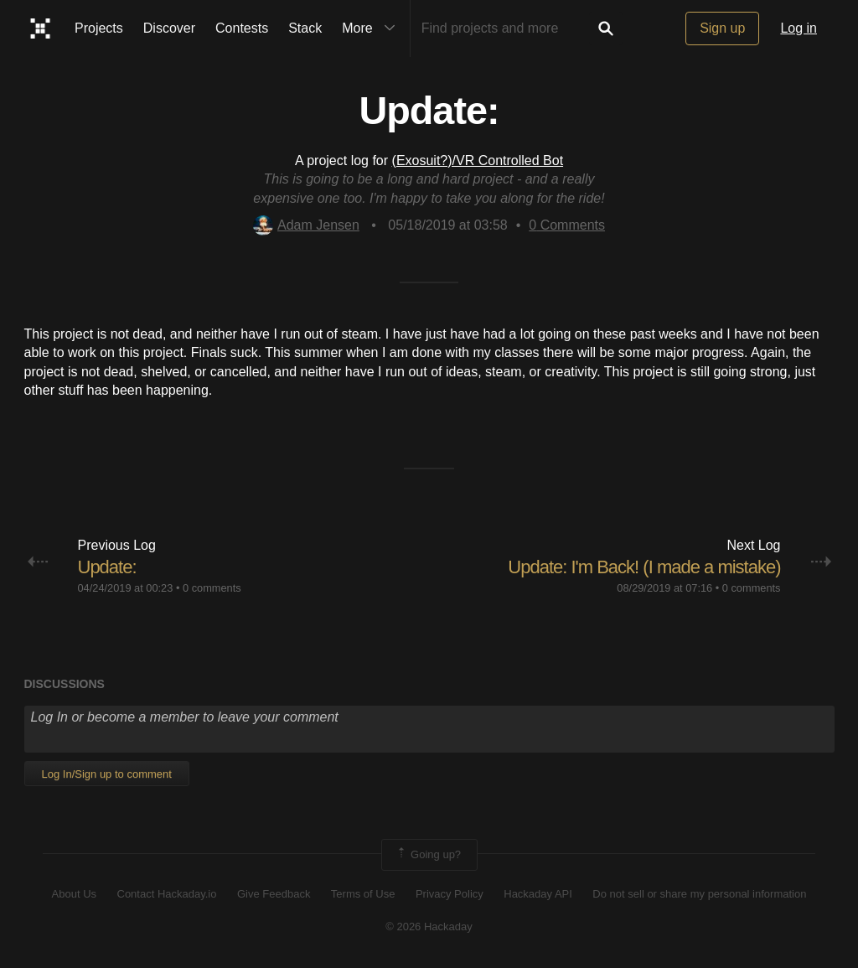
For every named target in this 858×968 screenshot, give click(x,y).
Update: (107, 566)
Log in (798, 28)
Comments (567, 225)
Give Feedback (273, 894)
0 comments (212, 588)
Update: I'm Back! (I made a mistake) (644, 566)
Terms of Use (363, 894)
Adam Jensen (306, 225)
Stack (305, 28)
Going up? (428, 855)
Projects (99, 28)
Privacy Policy (449, 894)
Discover (169, 28)
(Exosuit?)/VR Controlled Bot (478, 160)
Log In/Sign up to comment (107, 774)
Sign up (722, 28)
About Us (74, 894)
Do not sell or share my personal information (699, 894)
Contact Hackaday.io (167, 894)
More (372, 28)
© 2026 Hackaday (429, 926)
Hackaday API (538, 894)
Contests (241, 28)
